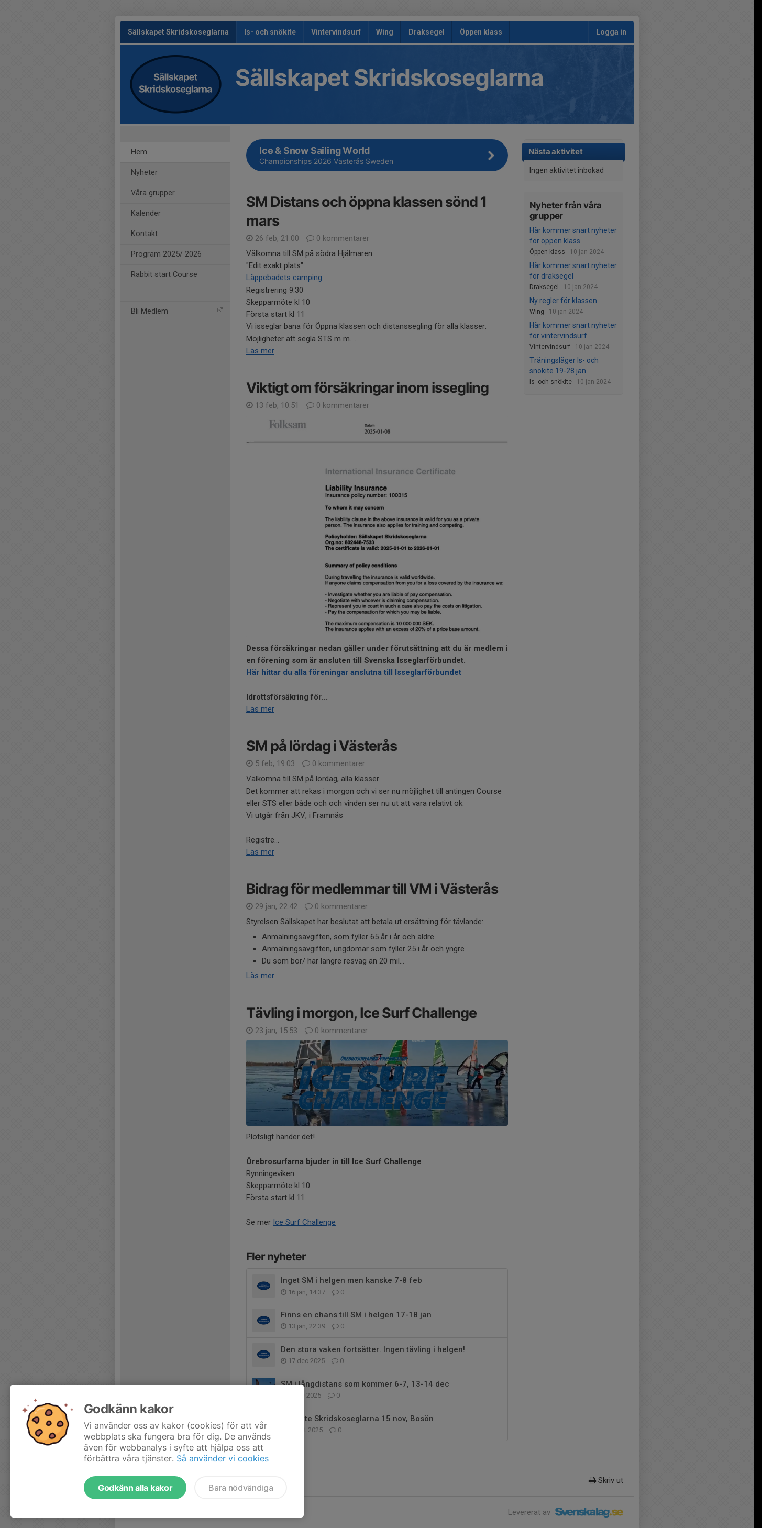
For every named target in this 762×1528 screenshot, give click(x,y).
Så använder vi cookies (222, 1458)
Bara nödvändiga (240, 1487)
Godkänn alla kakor (135, 1487)
